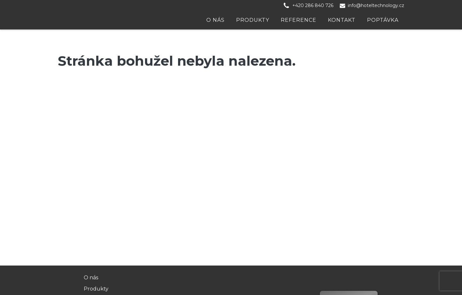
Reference (298, 20)
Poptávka (382, 20)
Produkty (252, 20)
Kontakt (341, 20)
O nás (215, 20)
